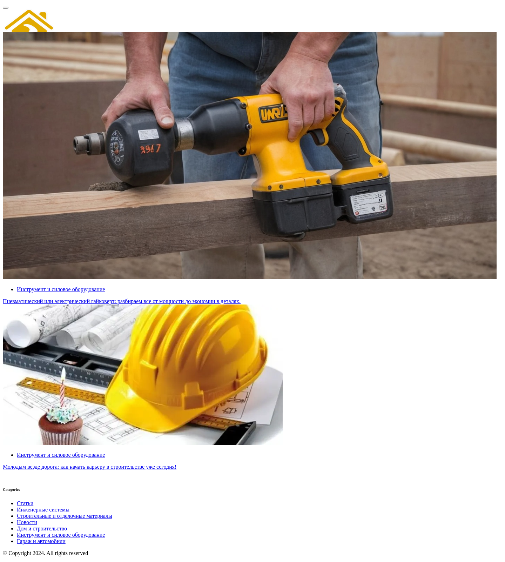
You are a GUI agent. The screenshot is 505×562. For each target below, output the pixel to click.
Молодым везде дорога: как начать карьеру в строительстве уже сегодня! (89, 467)
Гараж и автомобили (41, 541)
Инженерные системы (43, 510)
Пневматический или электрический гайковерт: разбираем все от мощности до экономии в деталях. (122, 301)
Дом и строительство (42, 528)
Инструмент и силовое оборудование (61, 535)
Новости (27, 522)
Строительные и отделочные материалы (64, 516)
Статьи (25, 503)
